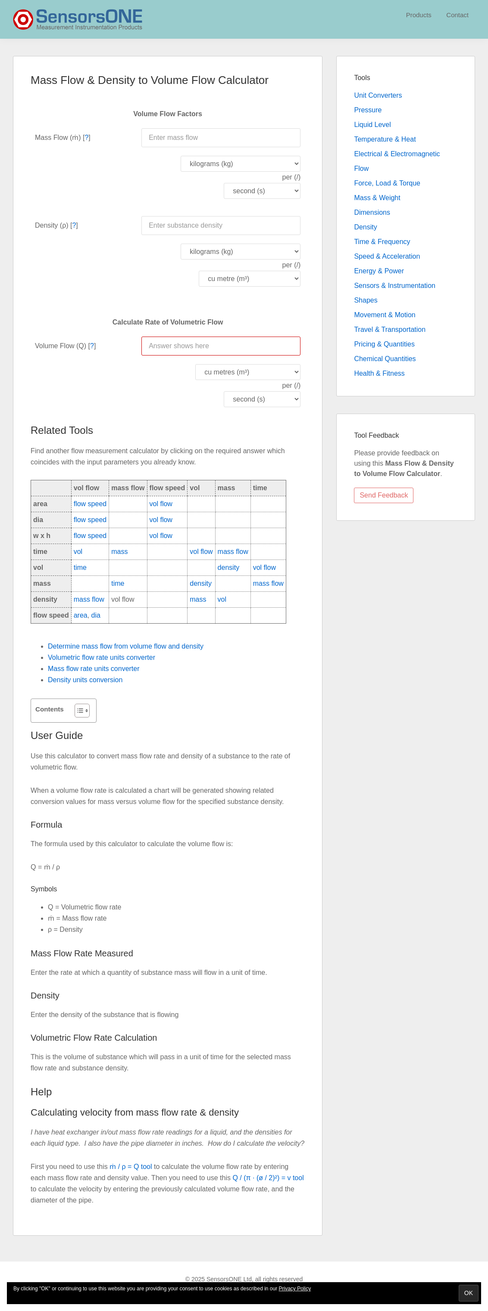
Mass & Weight (377, 197)
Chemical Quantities (385, 358)
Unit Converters (378, 95)
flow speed (90, 503)
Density (365, 227)
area (81, 615)
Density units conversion (85, 679)
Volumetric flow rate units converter (101, 657)
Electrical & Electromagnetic (397, 154)
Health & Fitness (379, 373)
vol (78, 551)
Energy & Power (379, 271)
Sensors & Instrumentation (394, 285)
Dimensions (372, 212)
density (229, 567)
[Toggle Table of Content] (78, 710)
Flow (361, 168)
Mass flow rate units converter (94, 668)
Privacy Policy (295, 1289)
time (80, 567)
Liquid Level (372, 124)
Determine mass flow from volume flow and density (125, 646)
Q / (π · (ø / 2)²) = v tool (267, 1177)
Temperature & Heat (385, 139)
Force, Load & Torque (387, 183)
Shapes (365, 300)
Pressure (368, 110)
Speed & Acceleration (387, 256)
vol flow (161, 503)
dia (95, 615)
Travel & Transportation (389, 329)
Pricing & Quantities (384, 344)
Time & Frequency (382, 241)
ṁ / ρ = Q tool (130, 1166)
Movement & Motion (384, 314)
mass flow (233, 551)
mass (119, 551)
